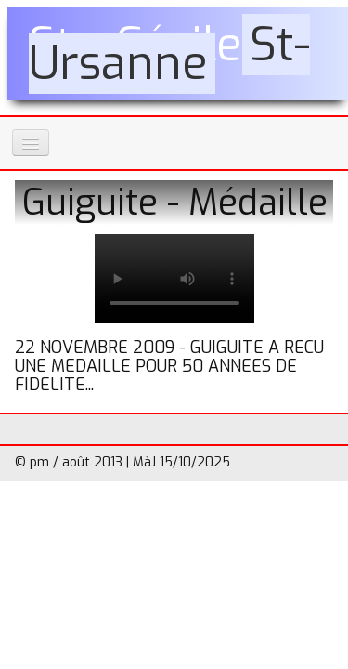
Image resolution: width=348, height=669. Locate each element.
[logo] (178, 54)
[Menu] (30, 142)
